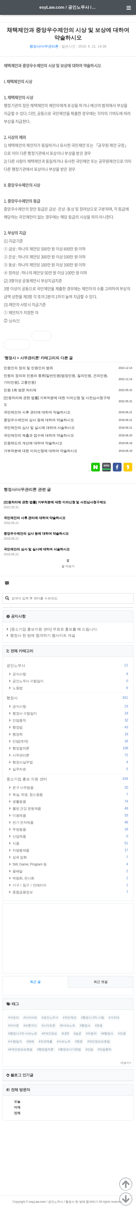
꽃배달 (71, 871)
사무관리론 (29, 358)
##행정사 (107, 1033)
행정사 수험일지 (71, 713)
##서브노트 (67, 1025)
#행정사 (85, 1025)
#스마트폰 (48, 1025)
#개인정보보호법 (98, 1041)
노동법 (71, 688)
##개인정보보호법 (20, 1049)
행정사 (10, 358)
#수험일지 (15, 1041)
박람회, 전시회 (71, 878)
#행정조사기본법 (69, 1049)
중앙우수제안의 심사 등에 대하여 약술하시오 (39, 420)
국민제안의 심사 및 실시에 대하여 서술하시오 (39, 428)
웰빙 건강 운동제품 (71, 808)
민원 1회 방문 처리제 (20, 390)
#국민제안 (69, 1017)
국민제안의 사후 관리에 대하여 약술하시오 (37, 412)
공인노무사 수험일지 (71, 681)
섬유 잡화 (71, 857)
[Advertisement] (68, 938)
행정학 (71, 734)
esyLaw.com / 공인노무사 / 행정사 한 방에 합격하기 (68, 7)
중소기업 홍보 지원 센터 (68, 779)
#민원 (122, 1033)
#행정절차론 (45, 1049)
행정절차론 (71, 748)
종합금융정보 (71, 892)
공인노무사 (68, 665)
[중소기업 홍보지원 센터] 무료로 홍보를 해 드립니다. (54, 629)
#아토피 (13, 1017)
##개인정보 (49, 1033)
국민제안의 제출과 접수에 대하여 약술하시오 (39, 435)
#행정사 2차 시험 (92, 1017)
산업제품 (71, 836)
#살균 (77, 1033)
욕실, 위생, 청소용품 (71, 794)
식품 (71, 843)
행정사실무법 (71, 762)
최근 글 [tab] (35, 982)
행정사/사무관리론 (44, 46)
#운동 (99, 1025)
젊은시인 (68, 46)
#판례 (30, 1041)
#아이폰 (13, 1025)
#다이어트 (30, 1017)
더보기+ (126, 1063)
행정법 (71, 727)
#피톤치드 (30, 1025)
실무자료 (71, 769)
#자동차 (91, 1033)
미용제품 (71, 815)
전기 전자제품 (71, 822)
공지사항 (71, 674)
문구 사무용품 (71, 787)
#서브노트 (63, 1041)
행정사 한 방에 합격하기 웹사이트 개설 (42, 635)
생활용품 (71, 801)
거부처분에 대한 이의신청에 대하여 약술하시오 (40, 451)
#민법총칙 (104, 1049)
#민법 (89, 1049)
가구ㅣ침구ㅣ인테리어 (71, 885)
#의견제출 (45, 1041)
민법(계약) (71, 741)
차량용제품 (71, 850)
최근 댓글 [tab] (101, 982)
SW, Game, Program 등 (71, 864)
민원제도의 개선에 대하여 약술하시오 (33, 443)
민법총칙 (71, 720)
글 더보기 (68, 566)
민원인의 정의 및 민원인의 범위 (28, 368)
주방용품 (71, 829)
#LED (65, 1033)
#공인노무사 (50, 1017)
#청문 (79, 1041)
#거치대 (114, 1017)
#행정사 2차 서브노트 (22, 1033)
